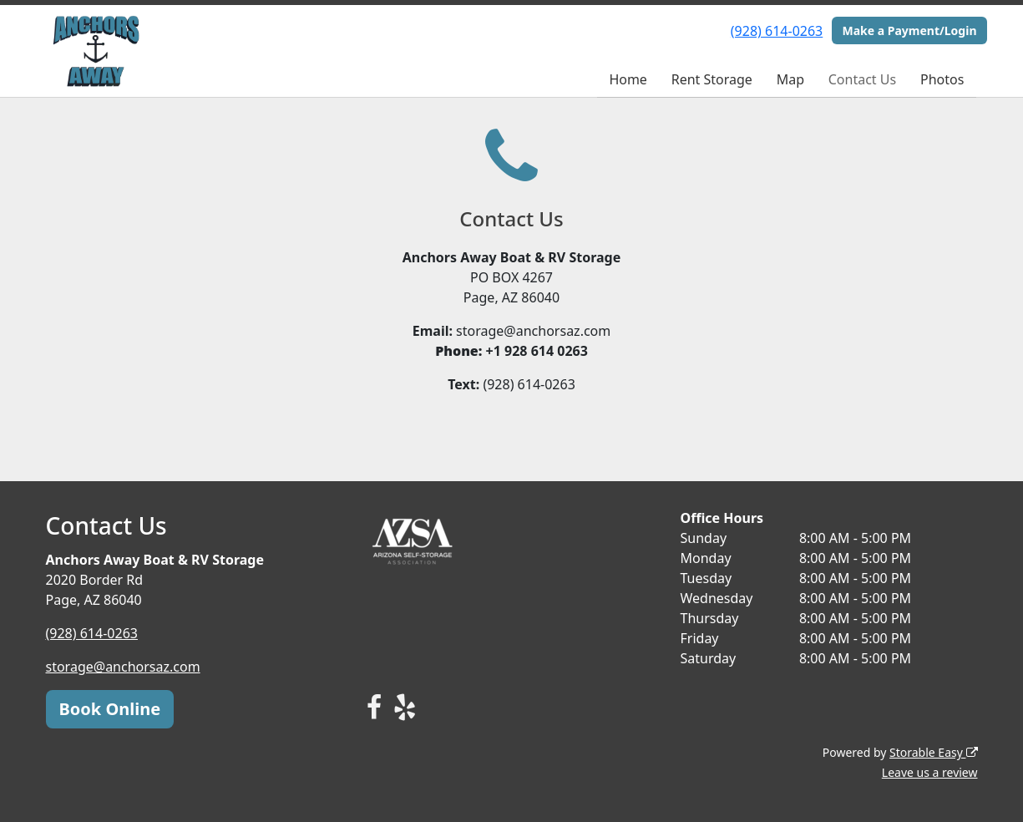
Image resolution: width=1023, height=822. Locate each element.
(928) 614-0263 (777, 31)
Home (628, 79)
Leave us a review (930, 772)
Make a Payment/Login (909, 30)
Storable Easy (933, 752)
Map (790, 79)
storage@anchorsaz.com (123, 666)
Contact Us (862, 79)
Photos (942, 79)
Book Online (110, 709)
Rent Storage (711, 79)
